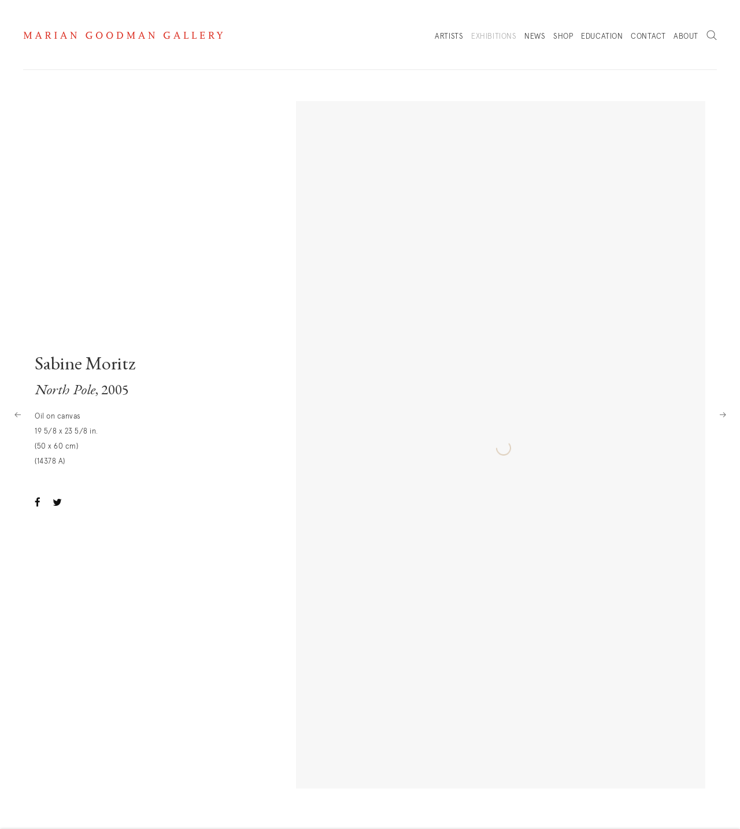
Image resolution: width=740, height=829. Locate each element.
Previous (17, 414)
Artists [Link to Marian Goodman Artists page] (449, 36)
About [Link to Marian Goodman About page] (686, 36)
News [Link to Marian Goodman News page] (534, 36)
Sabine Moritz (85, 365)
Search (711, 36)
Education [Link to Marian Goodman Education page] (602, 36)
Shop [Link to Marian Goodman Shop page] (563, 39)
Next (722, 414)
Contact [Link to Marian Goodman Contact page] (648, 36)
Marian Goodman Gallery (123, 35)
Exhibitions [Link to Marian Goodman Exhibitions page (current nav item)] (494, 36)
